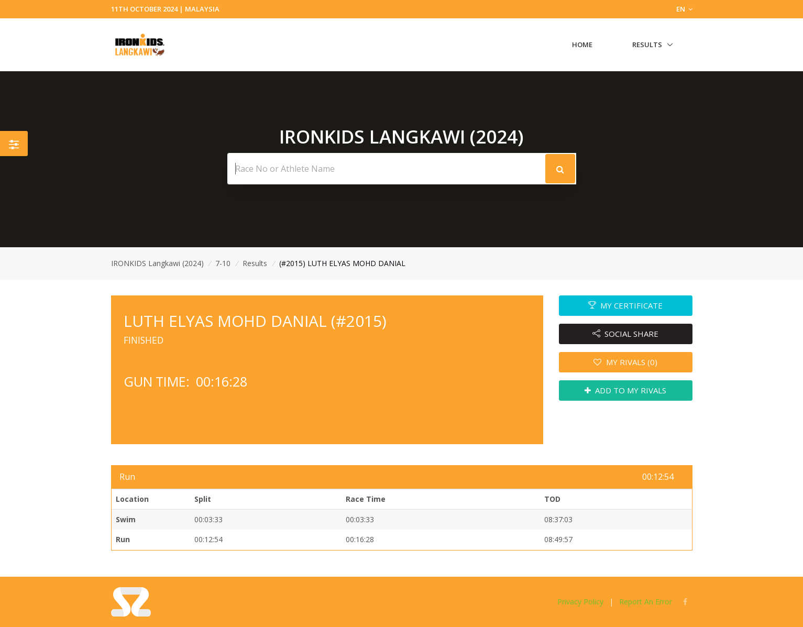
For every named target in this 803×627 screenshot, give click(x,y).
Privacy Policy (580, 602)
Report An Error (645, 602)
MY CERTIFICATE (625, 305)
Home (582, 44)
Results (647, 44)
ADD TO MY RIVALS (626, 390)
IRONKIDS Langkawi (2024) (157, 263)
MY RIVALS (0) (625, 362)
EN (684, 9)
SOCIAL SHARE (625, 333)
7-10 (222, 263)
